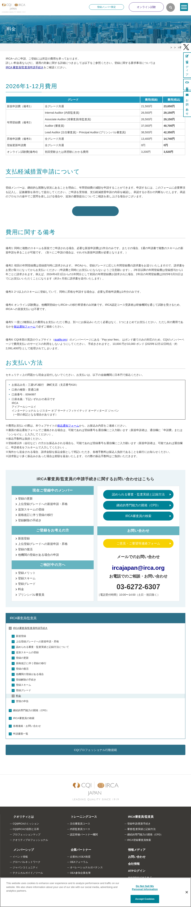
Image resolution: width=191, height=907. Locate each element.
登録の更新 (25, 497)
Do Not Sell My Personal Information (145, 888)
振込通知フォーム (25, 324)
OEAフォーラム (79, 860)
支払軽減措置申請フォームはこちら (95, 209)
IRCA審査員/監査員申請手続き (30, 626)
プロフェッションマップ (26, 832)
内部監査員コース (80, 827)
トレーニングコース (80, 815)
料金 (21, 587)
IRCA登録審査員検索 (139, 838)
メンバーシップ (20, 848)
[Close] (186, 892)
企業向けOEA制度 (80, 854)
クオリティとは (20, 815)
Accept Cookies (144, 898)
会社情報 (130, 862)
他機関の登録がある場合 (30, 672)
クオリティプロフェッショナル (30, 838)
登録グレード (27, 582)
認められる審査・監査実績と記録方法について (42, 645)
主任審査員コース (80, 822)
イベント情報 (20, 854)
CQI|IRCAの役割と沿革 (26, 827)
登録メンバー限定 (106, 7)
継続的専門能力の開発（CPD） (138, 503)
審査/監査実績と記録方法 (141, 827)
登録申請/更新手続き (139, 822)
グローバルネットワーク (26, 860)
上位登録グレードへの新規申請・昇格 (43, 502)
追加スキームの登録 (31, 507)
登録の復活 (25, 547)
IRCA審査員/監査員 (23, 616)
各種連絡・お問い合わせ (27, 724)
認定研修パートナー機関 (84, 832)
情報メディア (133, 848)
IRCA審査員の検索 (138, 514)
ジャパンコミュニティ (25, 865)
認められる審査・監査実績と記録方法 (138, 492)
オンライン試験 (146, 7)
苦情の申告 (22, 699)
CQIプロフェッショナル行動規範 (95, 748)
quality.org (60, 337)
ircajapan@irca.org (138, 566)
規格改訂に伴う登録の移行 (35, 513)
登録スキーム (27, 576)
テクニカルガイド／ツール (28, 871)
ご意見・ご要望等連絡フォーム (138, 541)
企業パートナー (77, 848)
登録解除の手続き (29, 518)
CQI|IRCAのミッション (26, 822)
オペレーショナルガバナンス (86, 865)
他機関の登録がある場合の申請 (38, 553)
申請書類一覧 (20, 732)
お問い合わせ (133, 855)
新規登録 (24, 536)
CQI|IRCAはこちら (136, 876)
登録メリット (27, 571)
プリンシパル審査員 (31, 592)
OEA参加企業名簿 (80, 871)
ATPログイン (132, 869)
